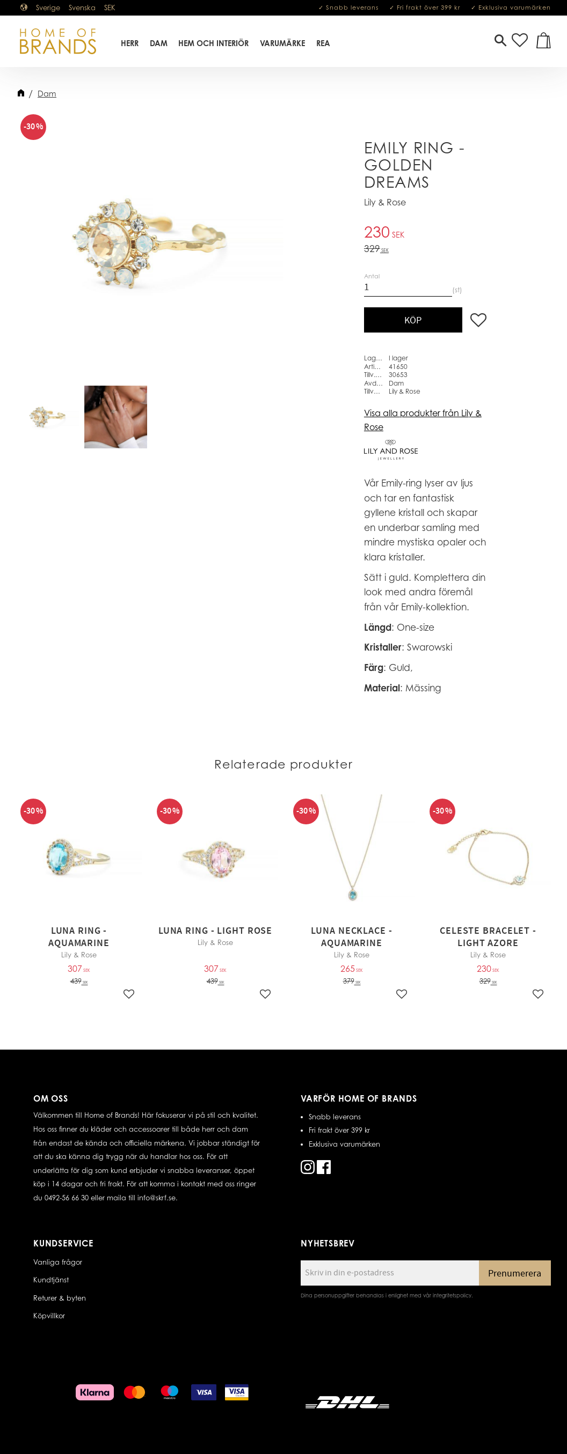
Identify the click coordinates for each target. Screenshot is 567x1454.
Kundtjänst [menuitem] (51, 1279)
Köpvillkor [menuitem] (49, 1315)
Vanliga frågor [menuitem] (57, 1262)
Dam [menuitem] (159, 44)
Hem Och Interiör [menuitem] (214, 44)
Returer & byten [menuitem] (59, 1298)
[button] (500, 43)
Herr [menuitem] (130, 44)
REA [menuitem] (324, 44)
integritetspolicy (452, 1295)
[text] (425, 233)
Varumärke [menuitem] (283, 44)
